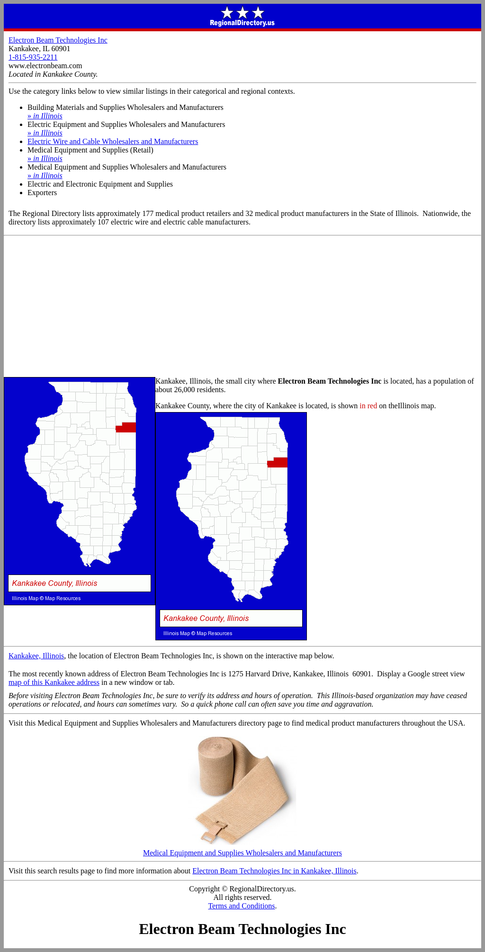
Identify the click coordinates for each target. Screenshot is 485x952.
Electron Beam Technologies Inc (58, 40)
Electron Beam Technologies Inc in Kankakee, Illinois (274, 871)
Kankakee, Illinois (36, 656)
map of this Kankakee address (54, 682)
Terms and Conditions (241, 906)
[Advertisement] (242, 307)
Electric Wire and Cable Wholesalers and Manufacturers (112, 141)
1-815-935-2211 (33, 57)
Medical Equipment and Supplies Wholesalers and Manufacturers (242, 849)
